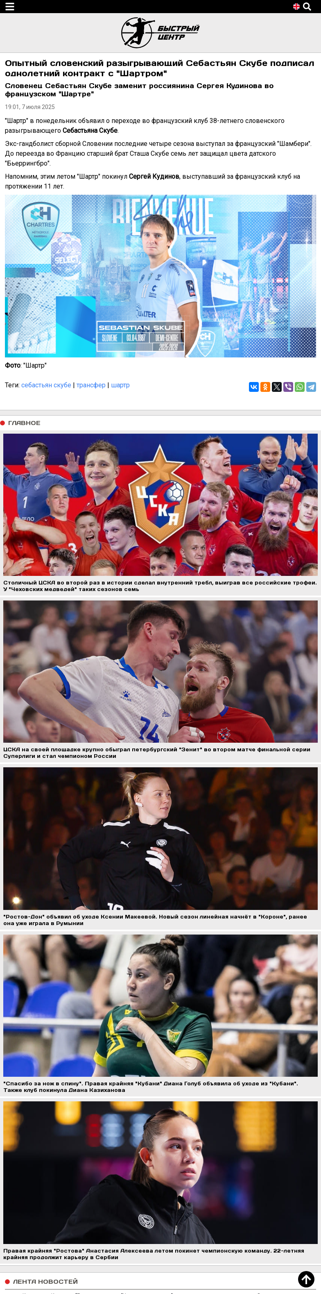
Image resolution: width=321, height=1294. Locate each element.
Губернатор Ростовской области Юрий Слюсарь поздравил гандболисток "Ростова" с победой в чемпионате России (159, 1086)
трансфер (91, 385)
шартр (120, 385)
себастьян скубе (46, 385)
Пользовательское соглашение (55, 1147)
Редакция (22, 1157)
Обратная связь (30, 1177)
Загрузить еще (160, 1104)
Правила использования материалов (63, 1187)
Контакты (21, 1167)
